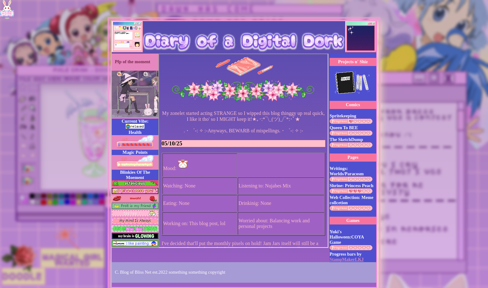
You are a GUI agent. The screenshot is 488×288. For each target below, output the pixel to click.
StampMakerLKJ (347, 259)
